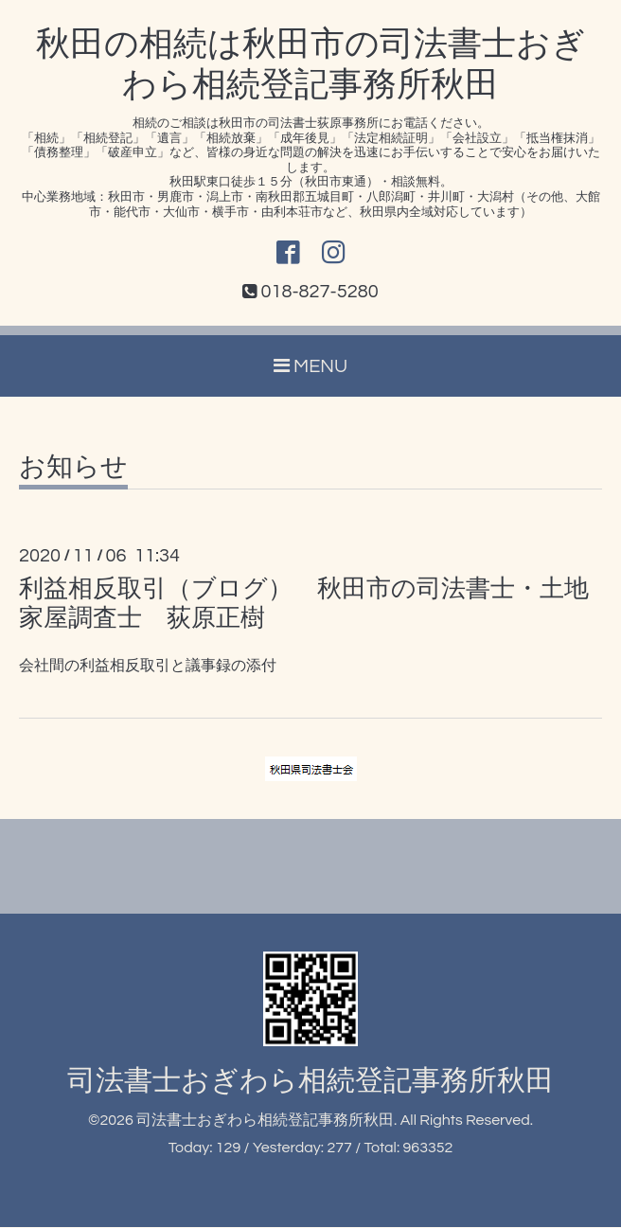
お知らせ (73, 468)
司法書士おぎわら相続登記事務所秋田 (310, 1081)
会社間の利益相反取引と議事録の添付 (147, 666)
